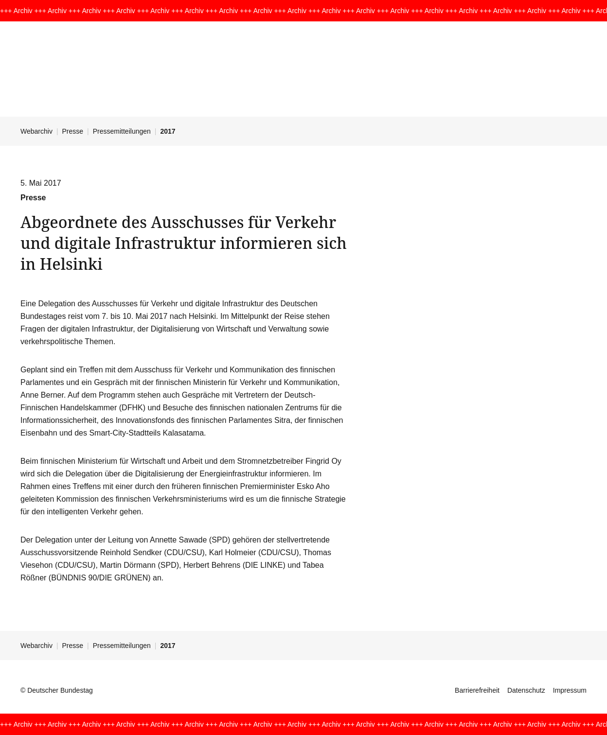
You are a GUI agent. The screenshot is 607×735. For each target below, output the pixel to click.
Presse (73, 131)
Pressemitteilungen (122, 131)
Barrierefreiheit (477, 690)
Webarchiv (36, 131)
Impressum (570, 690)
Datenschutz (526, 690)
